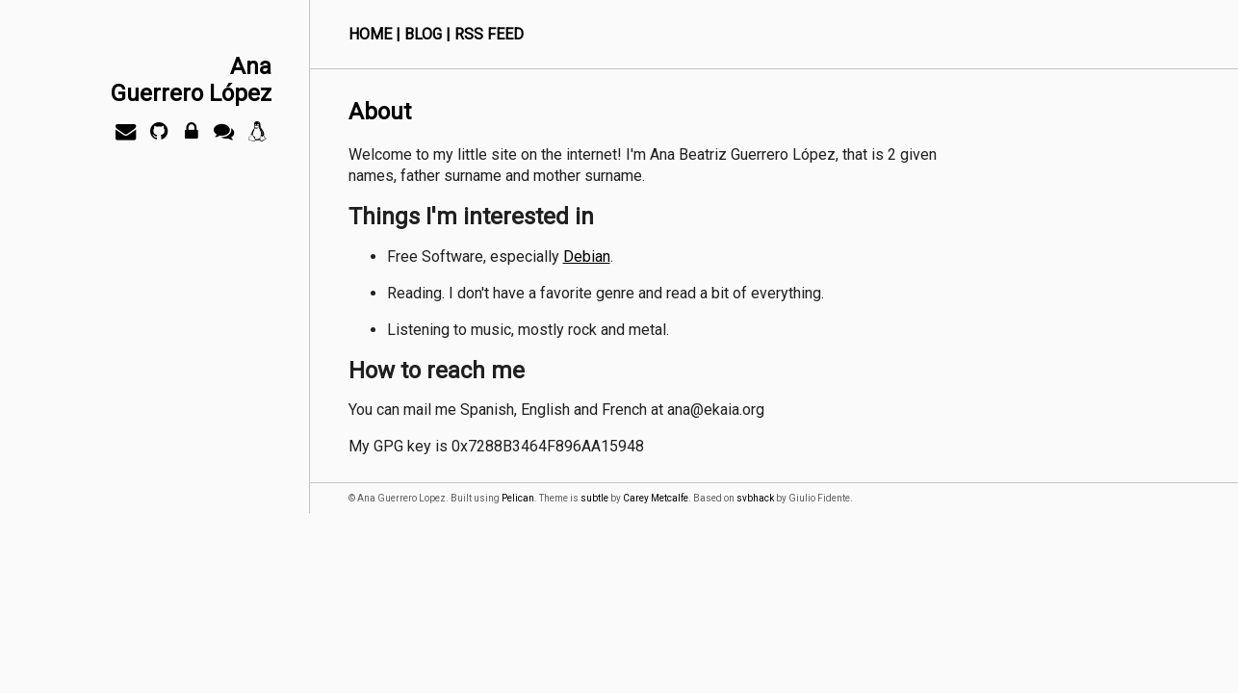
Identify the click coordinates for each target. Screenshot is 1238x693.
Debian (586, 256)
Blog (423, 34)
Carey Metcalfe (655, 498)
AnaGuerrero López (191, 80)
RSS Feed (489, 34)
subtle (594, 498)
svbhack (755, 498)
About (379, 111)
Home (370, 34)
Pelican (518, 498)
